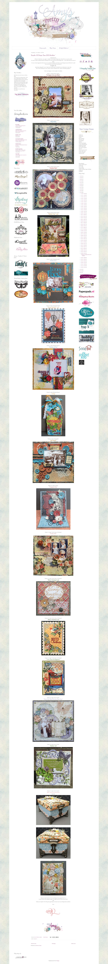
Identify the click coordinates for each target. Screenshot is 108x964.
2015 (81, 190)
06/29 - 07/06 (83, 232)
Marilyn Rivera (18, 143)
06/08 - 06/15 (83, 235)
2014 (81, 192)
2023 (81, 179)
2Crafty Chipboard (63, 48)
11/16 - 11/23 (83, 201)
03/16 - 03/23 (83, 251)
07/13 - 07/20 (83, 229)
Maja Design (53, 48)
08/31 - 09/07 (83, 219)
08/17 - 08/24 (83, 222)
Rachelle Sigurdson (18, 148)
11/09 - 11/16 (83, 203)
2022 (81, 180)
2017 (81, 187)
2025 (81, 176)
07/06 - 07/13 (83, 230)
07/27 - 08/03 (83, 227)
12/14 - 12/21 (83, 196)
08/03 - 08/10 (83, 225)
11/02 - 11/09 (83, 204)
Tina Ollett (17, 153)
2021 (81, 182)
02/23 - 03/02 (83, 259)
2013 (81, 269)
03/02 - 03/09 (83, 257)
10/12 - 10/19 (83, 209)
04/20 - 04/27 (83, 246)
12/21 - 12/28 (83, 195)
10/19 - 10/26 (83, 208)
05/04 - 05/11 (83, 243)
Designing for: (43, 48)
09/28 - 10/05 (83, 212)
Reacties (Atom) (38, 945)
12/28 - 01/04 (83, 193)
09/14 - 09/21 (83, 216)
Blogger (58, 960)
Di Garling (17, 124)
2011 (81, 272)
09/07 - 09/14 (83, 217)
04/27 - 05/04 (83, 245)
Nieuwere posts (33, 943)
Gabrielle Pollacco (18, 129)
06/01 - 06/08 (83, 237)
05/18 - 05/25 (83, 240)
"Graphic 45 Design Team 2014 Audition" (43, 55)
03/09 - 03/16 (83, 253)
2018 (81, 185)
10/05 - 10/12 (83, 211)
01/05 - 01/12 (83, 267)
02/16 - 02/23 (83, 260)
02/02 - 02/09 (83, 264)
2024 (81, 177)
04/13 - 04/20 (83, 248)
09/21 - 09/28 (83, 214)
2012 (81, 270)
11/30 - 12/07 (83, 200)
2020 (81, 184)
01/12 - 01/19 (83, 265)
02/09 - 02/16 (83, 262)
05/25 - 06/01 (83, 238)
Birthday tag (17, 135)
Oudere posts (73, 943)
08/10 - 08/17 (83, 224)
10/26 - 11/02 (83, 206)
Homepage (54, 943)
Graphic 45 (35, 938)
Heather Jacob (18, 134)
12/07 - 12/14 (83, 198)
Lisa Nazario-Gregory (19, 138)
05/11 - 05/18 (83, 241)
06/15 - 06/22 (83, 233)
